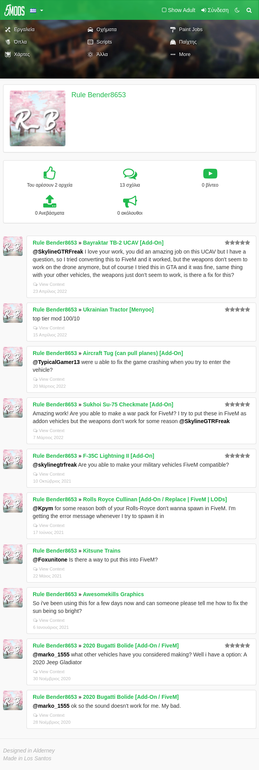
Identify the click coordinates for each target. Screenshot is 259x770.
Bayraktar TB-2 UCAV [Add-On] (123, 243)
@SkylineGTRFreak (58, 251)
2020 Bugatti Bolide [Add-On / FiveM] (131, 645)
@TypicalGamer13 (56, 362)
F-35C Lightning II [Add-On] (118, 456)
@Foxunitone (50, 559)
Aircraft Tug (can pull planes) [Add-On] (133, 353)
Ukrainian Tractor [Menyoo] (118, 309)
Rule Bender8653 (98, 95)
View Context (49, 284)
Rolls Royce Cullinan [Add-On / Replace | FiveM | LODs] (155, 499)
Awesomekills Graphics (113, 594)
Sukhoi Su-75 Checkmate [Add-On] (128, 404)
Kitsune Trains (101, 551)
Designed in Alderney (29, 750)
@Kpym (43, 508)
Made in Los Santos (27, 758)
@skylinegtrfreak (55, 465)
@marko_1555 (51, 654)
